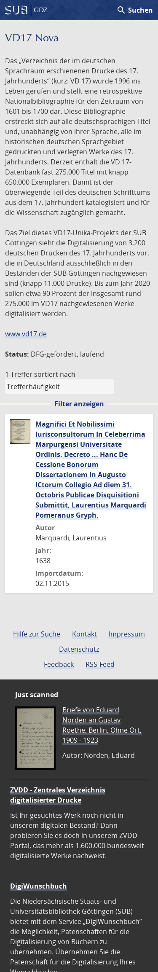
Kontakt (84, 634)
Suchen (134, 10)
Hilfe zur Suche (36, 634)
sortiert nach (54, 374)
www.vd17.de (26, 333)
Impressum (127, 634)
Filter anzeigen (79, 403)
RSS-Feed (100, 664)
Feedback (59, 664)
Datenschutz (79, 649)
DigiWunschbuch (38, 886)
